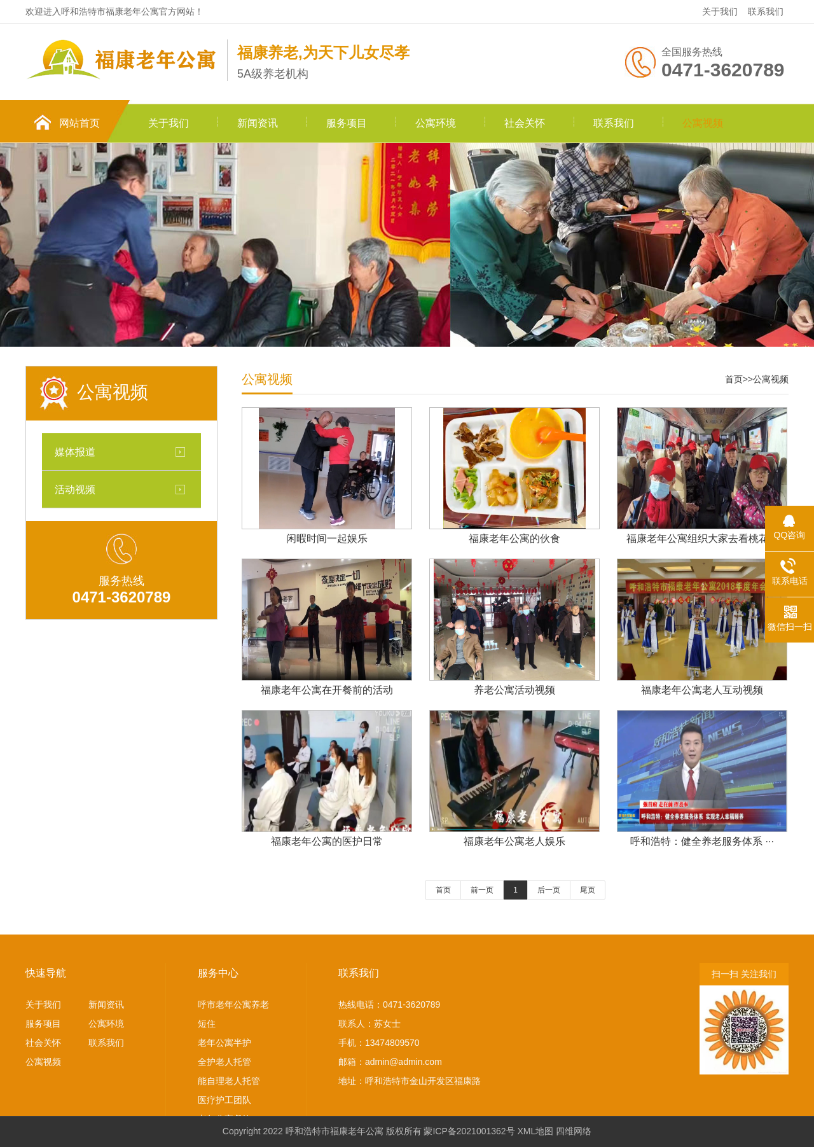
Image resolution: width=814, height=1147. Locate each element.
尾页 (587, 890)
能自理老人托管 (229, 1081)
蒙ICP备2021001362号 (469, 1131)
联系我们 (765, 11)
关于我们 (720, 11)
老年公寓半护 (224, 1043)
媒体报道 (75, 451)
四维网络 (573, 1131)
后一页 (548, 890)
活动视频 (75, 489)
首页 (734, 379)
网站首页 (79, 123)
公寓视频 (702, 123)
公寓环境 (435, 123)
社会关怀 (524, 123)
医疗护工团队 (224, 1100)
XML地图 (536, 1131)
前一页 (482, 890)
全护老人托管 (224, 1062)
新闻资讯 (257, 123)
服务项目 (346, 123)
